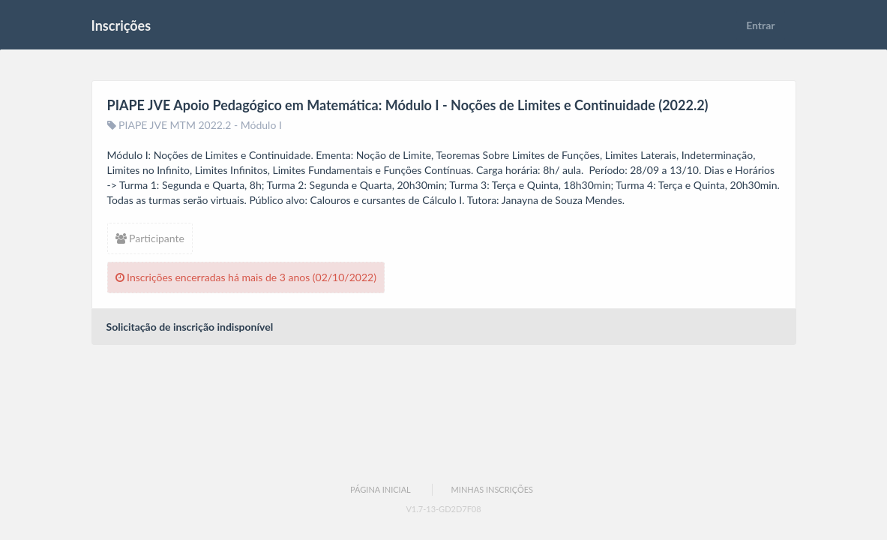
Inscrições (121, 25)
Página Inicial (380, 489)
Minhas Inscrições (492, 489)
